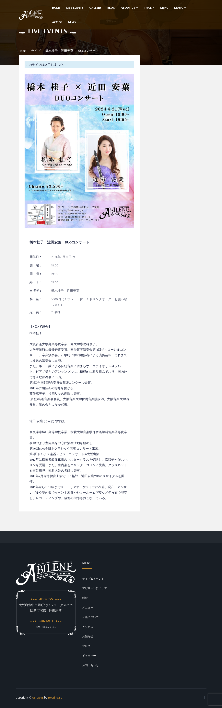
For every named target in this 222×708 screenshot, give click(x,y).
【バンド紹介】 (40, 326)
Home (22, 51)
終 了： (35, 282)
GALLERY (95, 7)
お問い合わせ (90, 665)
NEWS (72, 22)
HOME (56, 7)
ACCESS (57, 22)
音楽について (90, 617)
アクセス (87, 626)
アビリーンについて (94, 588)
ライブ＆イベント (93, 578)
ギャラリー (89, 655)
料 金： (35, 299)
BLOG (111, 7)
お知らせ (87, 636)
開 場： (35, 265)
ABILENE (37, 697)
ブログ (86, 646)
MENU (164, 7)
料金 (85, 598)
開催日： (35, 257)
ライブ (36, 51)
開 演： (35, 274)
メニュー (87, 607)
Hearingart (55, 697)
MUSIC (180, 7)
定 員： (35, 312)
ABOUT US (129, 7)
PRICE (149, 7)
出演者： (35, 291)
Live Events (74, 7)
